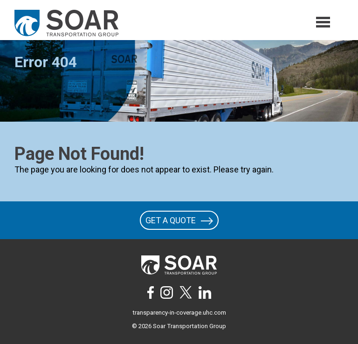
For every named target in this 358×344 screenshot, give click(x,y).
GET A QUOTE (179, 220)
